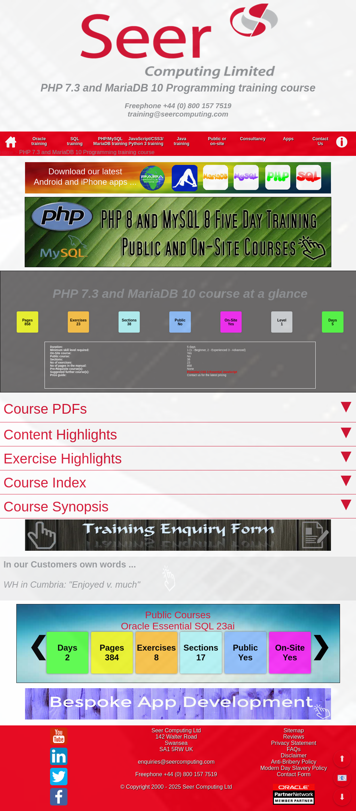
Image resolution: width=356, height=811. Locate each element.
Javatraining (181, 141)
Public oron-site (217, 141)
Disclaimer (294, 755)
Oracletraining (39, 141)
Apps (288, 138)
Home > (9, 152)
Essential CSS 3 (198, 372)
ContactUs (321, 141)
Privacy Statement (293, 743)
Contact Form (293, 774)
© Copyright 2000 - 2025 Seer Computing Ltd (176, 787)
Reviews (293, 737)
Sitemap (293, 730)
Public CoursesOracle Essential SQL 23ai (178, 620)
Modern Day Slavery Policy (293, 768)
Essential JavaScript (223, 372)
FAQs (294, 749)
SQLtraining (75, 141)
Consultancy (253, 138)
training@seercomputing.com (178, 114)
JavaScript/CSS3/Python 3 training (145, 141)
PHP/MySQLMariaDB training (110, 141)
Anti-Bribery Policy (293, 762)
